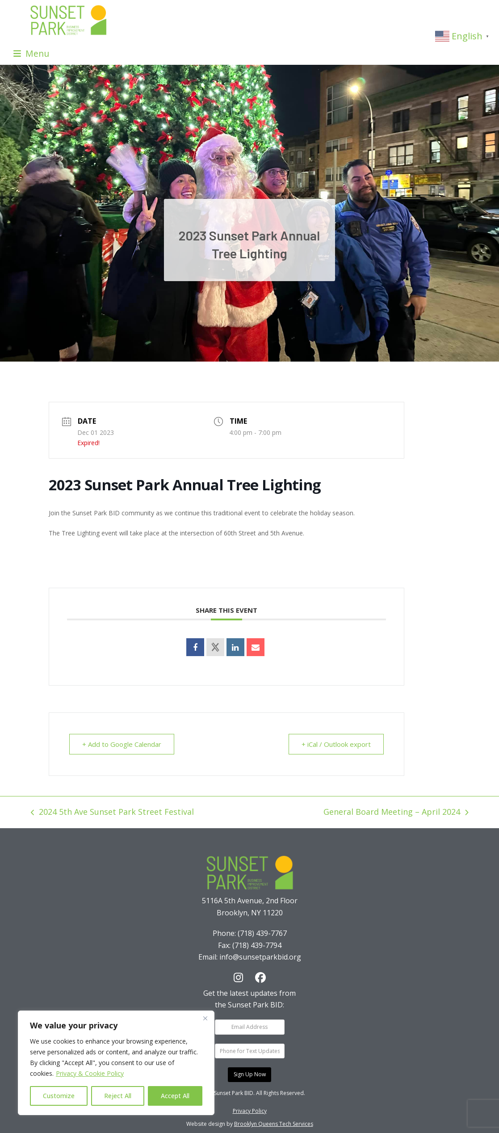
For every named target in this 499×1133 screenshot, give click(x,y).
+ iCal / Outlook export (336, 744)
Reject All (117, 1095)
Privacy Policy (250, 1111)
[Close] (205, 1018)
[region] (116, 1063)
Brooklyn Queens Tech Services (273, 1124)
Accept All (175, 1095)
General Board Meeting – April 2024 (395, 812)
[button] (31, 53)
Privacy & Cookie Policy (90, 1073)
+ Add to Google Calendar (121, 744)
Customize (59, 1095)
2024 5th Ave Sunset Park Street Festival (112, 812)
